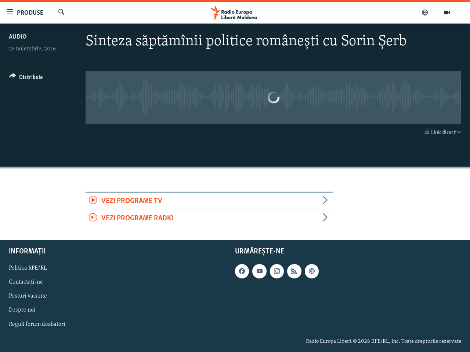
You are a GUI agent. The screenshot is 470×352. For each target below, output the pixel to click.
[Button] (26, 78)
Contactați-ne (26, 282)
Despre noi (22, 310)
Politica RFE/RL (28, 268)
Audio (18, 36)
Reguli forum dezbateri (37, 324)
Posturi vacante (28, 296)
